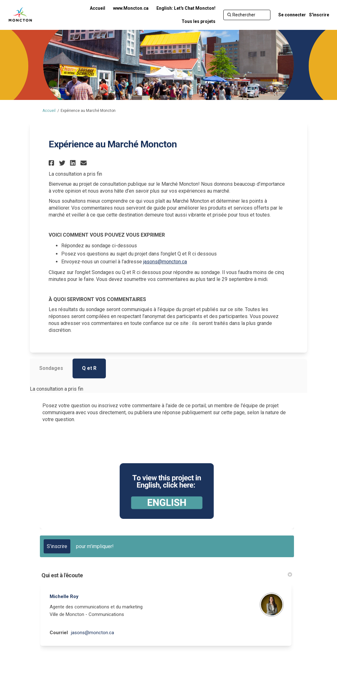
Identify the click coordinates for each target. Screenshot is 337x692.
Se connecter (292, 14)
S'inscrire (319, 14)
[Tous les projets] (198, 21)
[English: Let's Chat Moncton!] (186, 8)
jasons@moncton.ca (165, 262)
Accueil (49, 110)
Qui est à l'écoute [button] (166, 575)
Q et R (89, 368)
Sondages (51, 368)
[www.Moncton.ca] (130, 8)
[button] (52, 163)
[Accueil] (97, 8)
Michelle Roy (64, 596)
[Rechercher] (246, 15)
